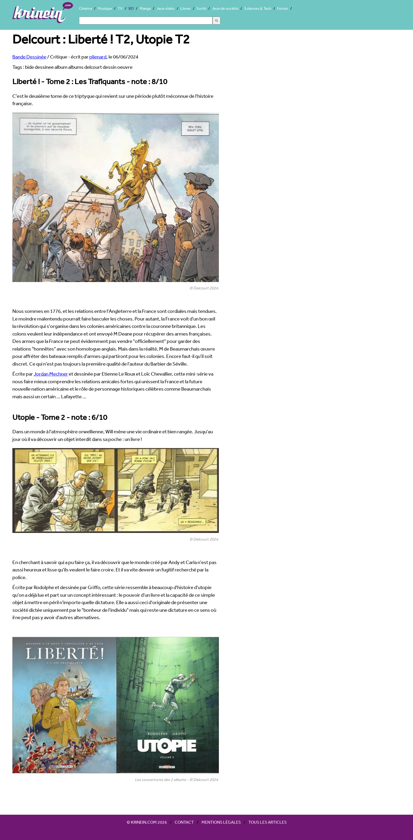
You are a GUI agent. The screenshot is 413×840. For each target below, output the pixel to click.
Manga (145, 8)
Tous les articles (267, 822)
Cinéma (85, 8)
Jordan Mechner (51, 374)
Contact (184, 822)
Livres (185, 8)
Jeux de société (225, 8)
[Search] (146, 21)
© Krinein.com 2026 (147, 822)
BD (131, 8)
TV (120, 8)
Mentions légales (221, 822)
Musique (105, 8)
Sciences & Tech (257, 8)
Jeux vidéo (165, 8)
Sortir (201, 8)
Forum (282, 8)
